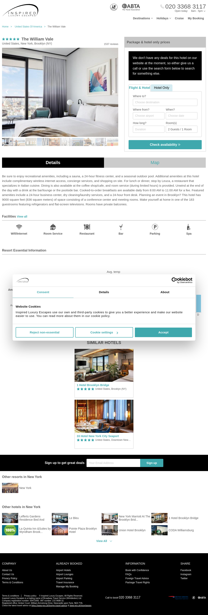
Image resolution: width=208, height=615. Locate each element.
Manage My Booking (67, 586)
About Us (7, 570)
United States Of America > (31, 26)
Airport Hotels (63, 570)
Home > (8, 26)
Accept (163, 332)
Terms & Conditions (12, 582)
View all (22, 216)
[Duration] (149, 129)
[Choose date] (181, 115)
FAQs (128, 574)
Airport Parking (64, 578)
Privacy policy (30, 596)
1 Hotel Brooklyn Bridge (93, 385)
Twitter (183, 578)
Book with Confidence (137, 570)
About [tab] (164, 292)
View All (101, 541)
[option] (104, 399)
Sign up (151, 463)
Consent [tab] (43, 292)
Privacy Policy (9, 578)
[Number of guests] (181, 129)
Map (155, 162)
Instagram (185, 574)
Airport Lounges (64, 574)
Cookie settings (104, 332)
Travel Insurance (65, 582)
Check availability (165, 144)
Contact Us (8, 574)
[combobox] (165, 102)
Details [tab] (104, 292)
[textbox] (167, 102)
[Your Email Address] (113, 463)
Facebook (185, 570)
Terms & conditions (10, 596)
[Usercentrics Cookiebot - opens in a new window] (174, 280)
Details (53, 162)
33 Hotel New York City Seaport (98, 436)
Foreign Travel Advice (137, 578)
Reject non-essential (45, 332)
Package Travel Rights (137, 582)
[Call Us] (183, 7)
